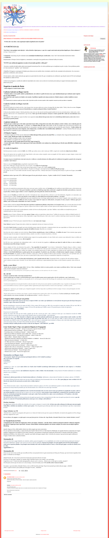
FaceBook (101, 54)
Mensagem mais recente (9, 530)
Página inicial (43, 530)
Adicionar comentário (8, 494)
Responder (9, 481)
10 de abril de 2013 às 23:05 (16, 485)
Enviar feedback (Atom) (44, 534)
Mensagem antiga (76, 530)
